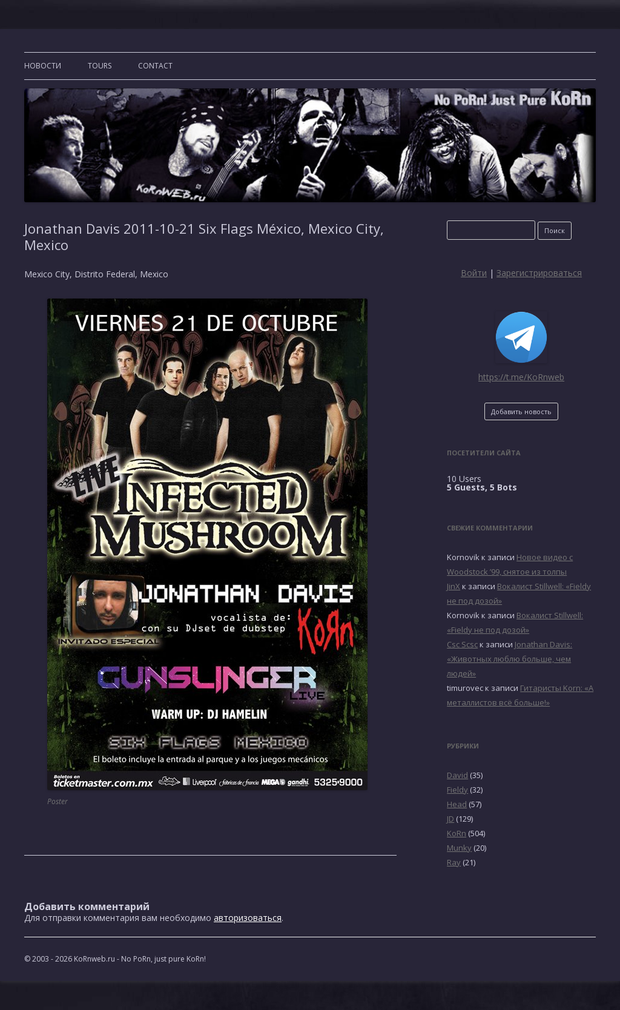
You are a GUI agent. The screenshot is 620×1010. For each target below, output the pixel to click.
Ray (454, 862)
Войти (474, 273)
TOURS (99, 66)
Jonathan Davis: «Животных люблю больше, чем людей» (509, 659)
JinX (453, 586)
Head (457, 804)
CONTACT (155, 66)
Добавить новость (521, 411)
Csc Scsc (462, 644)
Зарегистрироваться (539, 273)
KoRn (456, 833)
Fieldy (457, 789)
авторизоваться (248, 917)
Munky (459, 847)
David (457, 775)
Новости (42, 66)
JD (450, 818)
